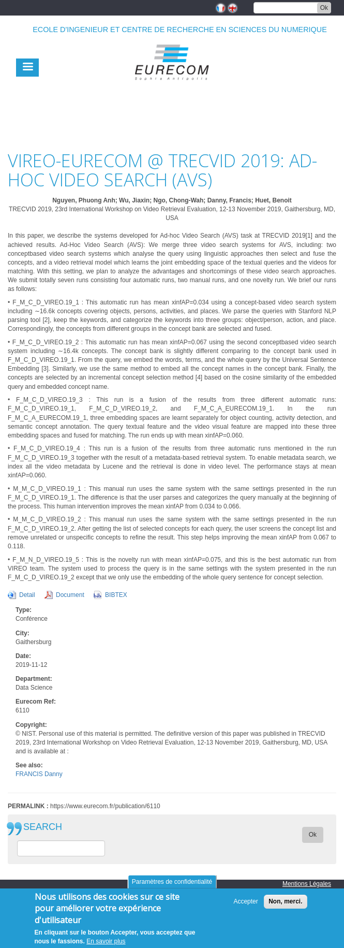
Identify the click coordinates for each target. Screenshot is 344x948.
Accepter (245, 906)
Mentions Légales (306, 883)
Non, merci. (285, 906)
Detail (27, 595)
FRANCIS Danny (39, 774)
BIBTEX (116, 595)
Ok (324, 7)
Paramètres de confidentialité (172, 887)
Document (70, 595)
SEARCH (42, 827)
